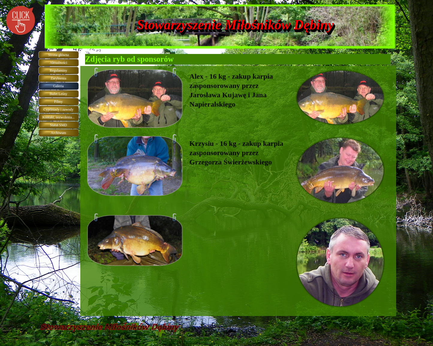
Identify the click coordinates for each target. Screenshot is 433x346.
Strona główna (58, 55)
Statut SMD (58, 125)
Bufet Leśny (58, 94)
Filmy (58, 102)
